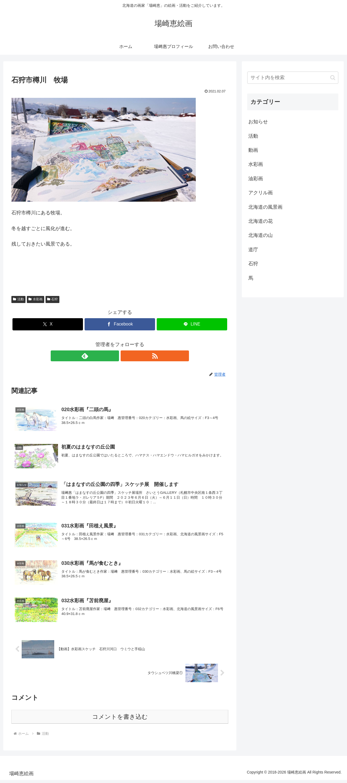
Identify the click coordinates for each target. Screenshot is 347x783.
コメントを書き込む (120, 719)
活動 (18, 299)
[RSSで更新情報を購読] (126, 355)
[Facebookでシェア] (120, 324)
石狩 (52, 299)
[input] (292, 78)
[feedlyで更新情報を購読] (113, 355)
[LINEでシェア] (192, 324)
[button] (333, 78)
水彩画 (35, 299)
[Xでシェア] (47, 324)
